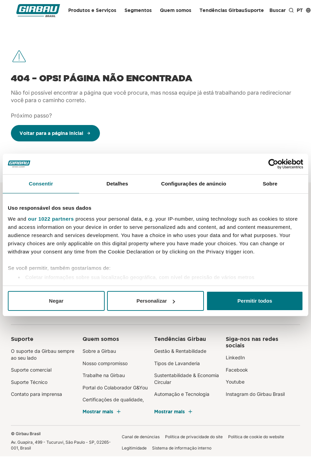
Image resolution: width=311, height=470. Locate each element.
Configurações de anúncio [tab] (193, 183)
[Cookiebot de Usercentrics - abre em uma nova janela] (273, 164)
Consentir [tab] (41, 183)
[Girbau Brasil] (38, 10)
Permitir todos (254, 301)
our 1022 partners (51, 219)
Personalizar (155, 301)
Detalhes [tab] (117, 183)
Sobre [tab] (270, 183)
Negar (56, 301)
